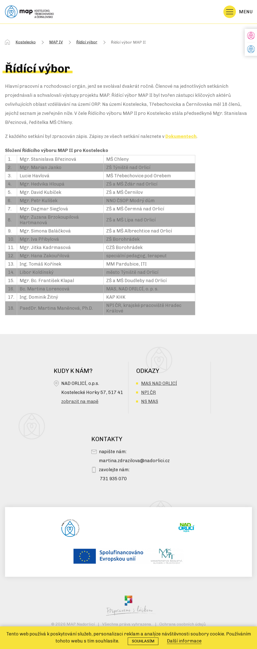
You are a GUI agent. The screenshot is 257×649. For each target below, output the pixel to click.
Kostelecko (26, 42)
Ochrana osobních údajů (182, 624)
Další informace (184, 641)
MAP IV (56, 42)
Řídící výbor (86, 42)
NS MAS (149, 401)
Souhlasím (143, 641)
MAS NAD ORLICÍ (159, 383)
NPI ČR (148, 392)
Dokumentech (181, 136)
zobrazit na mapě (79, 401)
